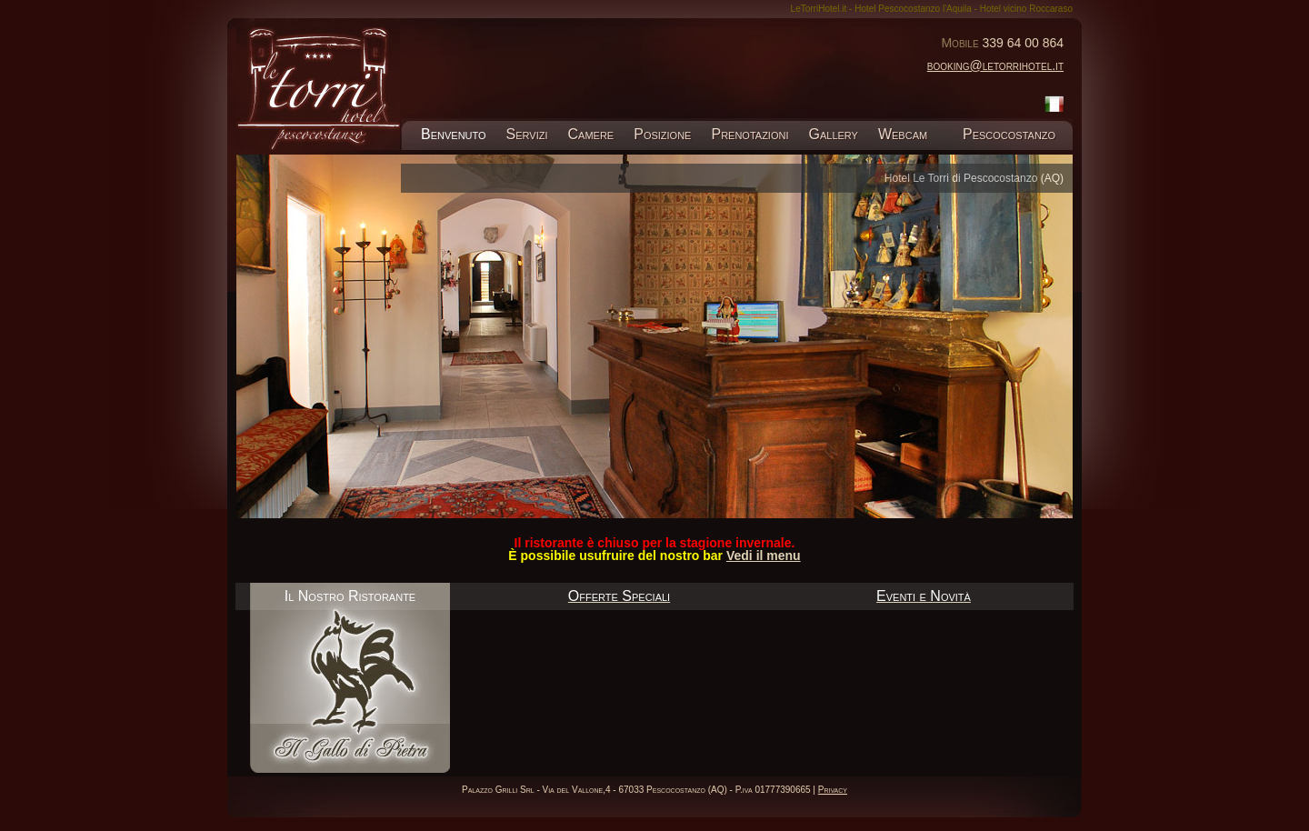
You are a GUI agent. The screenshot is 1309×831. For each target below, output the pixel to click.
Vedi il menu (763, 555)
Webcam (902, 134)
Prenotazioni (749, 134)
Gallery (832, 134)
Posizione (662, 134)
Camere (591, 134)
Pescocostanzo (1008, 134)
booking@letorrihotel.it (995, 65)
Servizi (527, 134)
